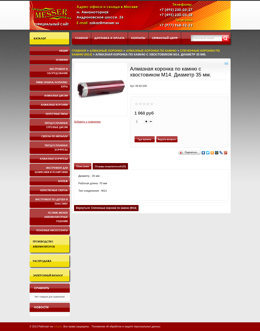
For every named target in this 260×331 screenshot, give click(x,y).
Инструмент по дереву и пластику (51, 201)
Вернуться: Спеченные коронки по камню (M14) (106, 207)
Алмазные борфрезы (54, 158)
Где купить (144, 139)
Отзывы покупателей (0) (110, 166)
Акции (63, 50)
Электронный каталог (48, 275)
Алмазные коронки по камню (151, 50)
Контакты (138, 38)
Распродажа (42, 261)
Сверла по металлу (54, 136)
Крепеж (63, 181)
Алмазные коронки (54, 104)
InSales (58, 326)
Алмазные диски (56, 95)
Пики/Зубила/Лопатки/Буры (52, 84)
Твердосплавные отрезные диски (56, 125)
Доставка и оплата (109, 38)
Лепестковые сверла (54, 190)
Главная (81, 38)
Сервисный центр (165, 38)
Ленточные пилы (56, 113)
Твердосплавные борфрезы (56, 147)
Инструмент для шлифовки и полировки (51, 170)
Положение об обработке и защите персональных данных (126, 326)
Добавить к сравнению (87, 121)
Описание (82, 166)
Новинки (62, 59)
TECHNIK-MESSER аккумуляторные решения (56, 217)
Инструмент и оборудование (57, 71)
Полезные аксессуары (52, 230)
